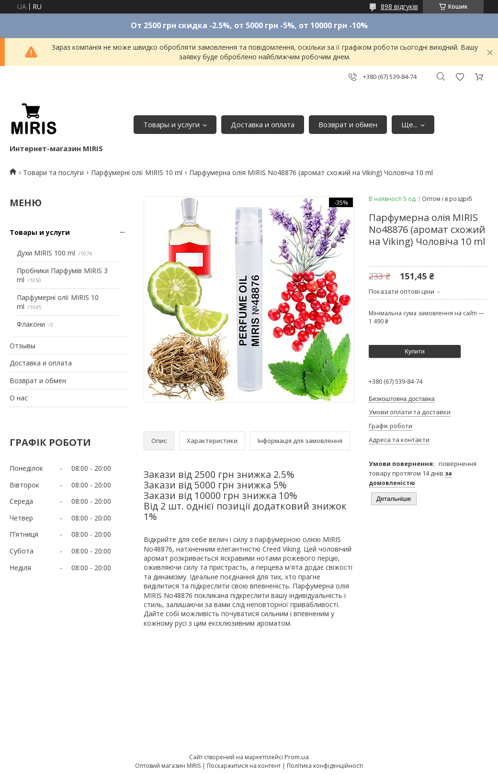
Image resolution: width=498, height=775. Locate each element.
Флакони (31, 324)
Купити (415, 351)
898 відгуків (399, 6)
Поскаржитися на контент (244, 766)
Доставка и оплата (262, 124)
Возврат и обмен (347, 124)
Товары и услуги (171, 124)
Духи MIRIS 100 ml (46, 252)
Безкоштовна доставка (401, 398)
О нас (19, 397)
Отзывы (22, 345)
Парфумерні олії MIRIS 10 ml (136, 172)
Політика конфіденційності (325, 766)
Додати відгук (459, 77)
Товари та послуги (53, 172)
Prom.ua (296, 757)
